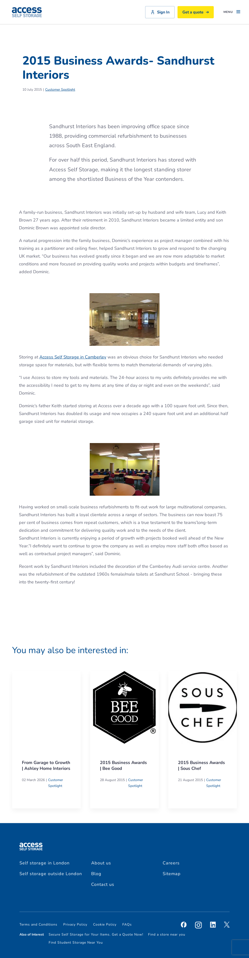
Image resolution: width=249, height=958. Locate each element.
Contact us (102, 884)
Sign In (159, 12)
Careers (171, 863)
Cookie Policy (104, 924)
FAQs (127, 924)
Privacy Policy (75, 924)
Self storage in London (44, 863)
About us (101, 863)
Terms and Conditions (38, 924)
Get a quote (195, 12)
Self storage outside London (50, 874)
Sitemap (172, 874)
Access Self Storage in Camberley (72, 357)
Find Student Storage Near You (76, 942)
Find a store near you (166, 934)
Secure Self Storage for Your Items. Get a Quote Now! (96, 934)
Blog (96, 874)
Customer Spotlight (60, 89)
